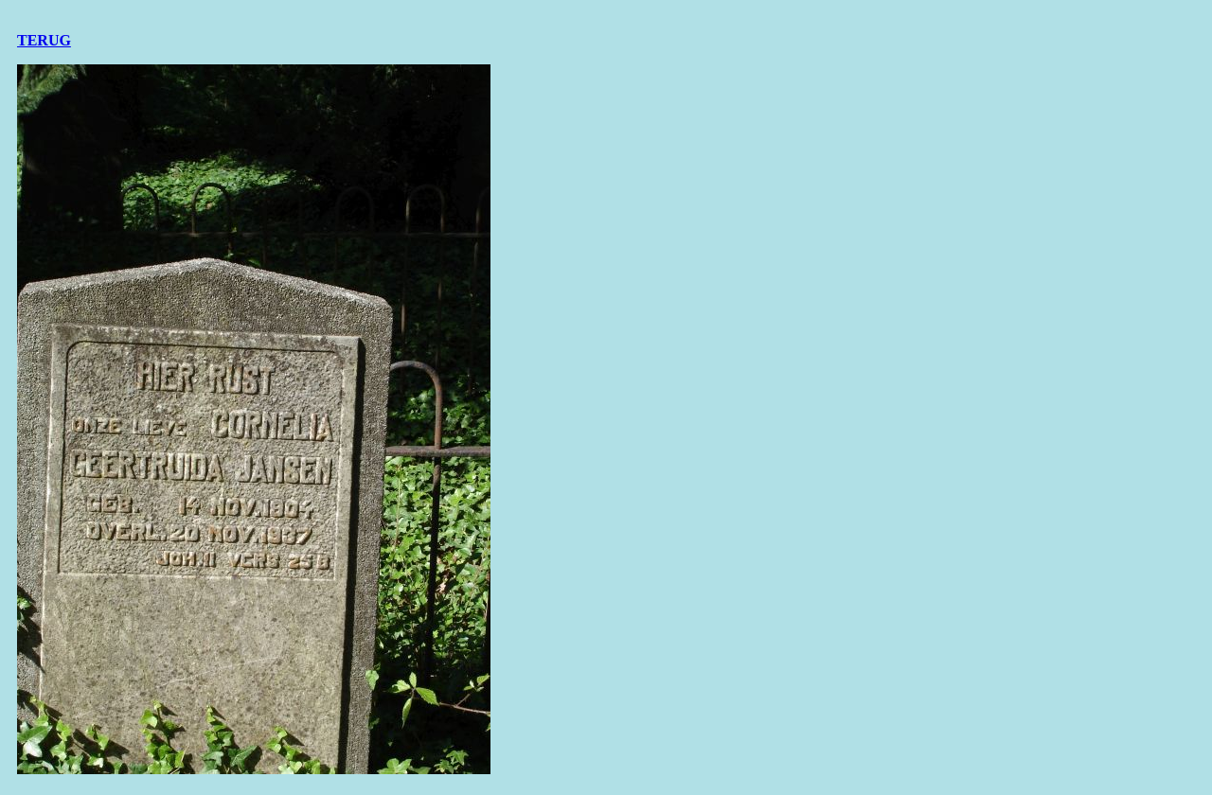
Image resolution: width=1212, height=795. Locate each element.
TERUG (44, 40)
